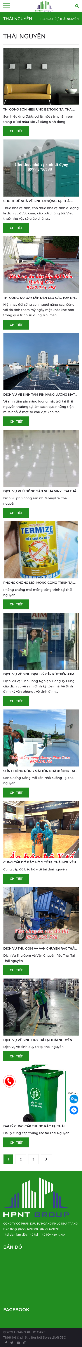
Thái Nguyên (69, 19)
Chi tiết (16, 131)
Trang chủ (48, 19)
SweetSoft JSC (54, 1337)
